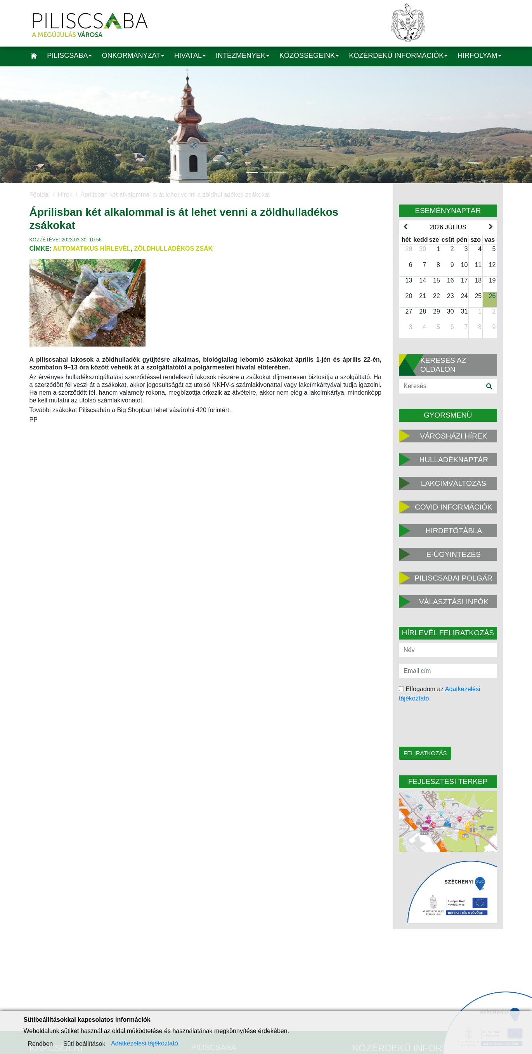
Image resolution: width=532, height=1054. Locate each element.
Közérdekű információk (398, 55)
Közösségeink (309, 55)
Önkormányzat (133, 55)
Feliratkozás (425, 753)
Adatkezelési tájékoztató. (145, 1043)
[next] (490, 227)
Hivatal (190, 55)
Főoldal (39, 194)
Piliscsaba (69, 55)
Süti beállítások (84, 1043)
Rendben (40, 1043)
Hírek (64, 194)
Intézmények (242, 55)
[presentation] (448, 725)
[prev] (405, 227)
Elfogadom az (439, 694)
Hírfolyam (479, 55)
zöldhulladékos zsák (173, 248)
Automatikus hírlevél (91, 248)
